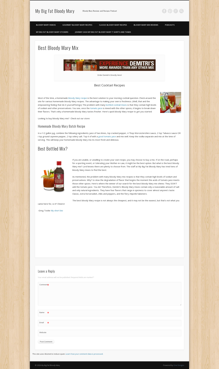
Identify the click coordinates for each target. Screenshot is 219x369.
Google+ (175, 11)
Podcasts (170, 25)
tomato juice (96, 108)
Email (44, 322)
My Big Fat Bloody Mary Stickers (52, 32)
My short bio (57, 210)
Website (42, 332)
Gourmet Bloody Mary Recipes (77, 25)
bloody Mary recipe (77, 98)
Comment (44, 284)
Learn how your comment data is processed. (84, 354)
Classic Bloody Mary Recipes (113, 25)
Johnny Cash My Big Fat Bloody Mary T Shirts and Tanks (103, 32)
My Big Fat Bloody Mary (54, 11)
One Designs (178, 365)
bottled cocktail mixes (116, 104)
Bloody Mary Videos (46, 25)
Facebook (164, 11)
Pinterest (170, 11)
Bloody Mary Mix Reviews (146, 25)
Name (44, 312)
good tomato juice (107, 136)
